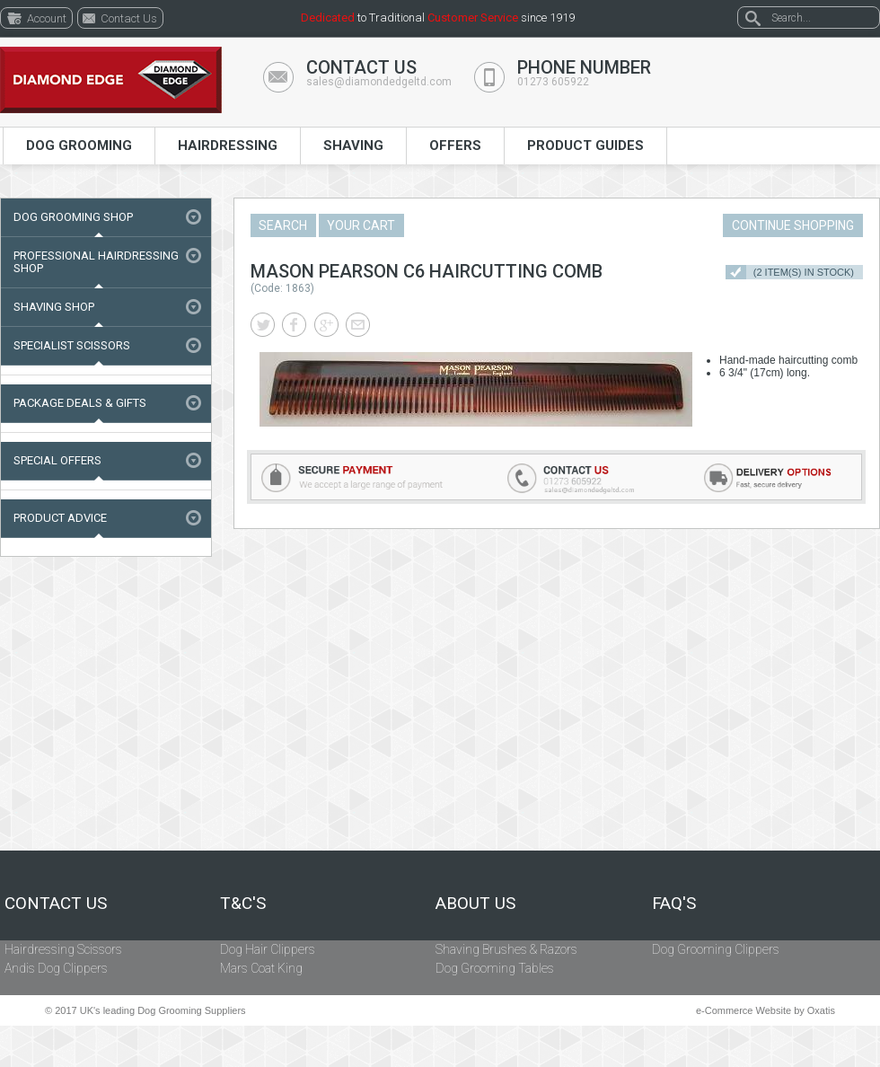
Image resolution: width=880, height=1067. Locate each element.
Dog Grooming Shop (73, 217)
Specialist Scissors (71, 345)
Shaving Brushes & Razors (506, 949)
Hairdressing (227, 145)
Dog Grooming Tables (495, 968)
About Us (475, 904)
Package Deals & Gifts (79, 403)
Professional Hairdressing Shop (96, 262)
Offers (455, 145)
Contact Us (55, 904)
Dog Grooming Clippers (715, 949)
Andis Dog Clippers (56, 968)
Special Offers (57, 460)
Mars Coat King (261, 968)
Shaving (353, 145)
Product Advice (60, 518)
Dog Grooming (79, 145)
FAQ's (674, 904)
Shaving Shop (53, 306)
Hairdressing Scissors (63, 949)
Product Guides (585, 145)
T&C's (243, 904)
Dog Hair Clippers (267, 949)
